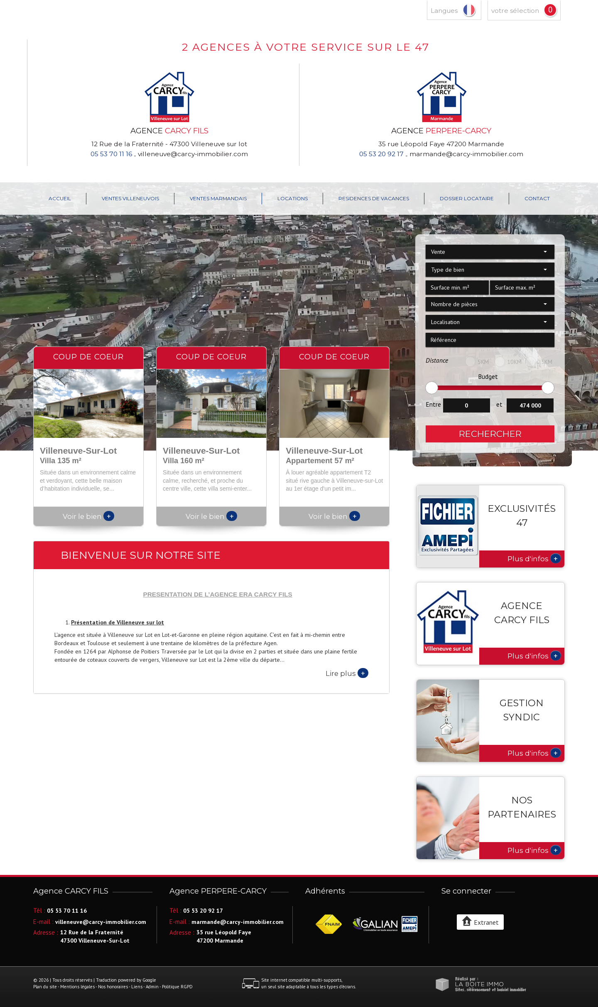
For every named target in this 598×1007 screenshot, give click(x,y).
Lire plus (347, 673)
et (499, 404)
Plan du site (45, 987)
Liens (136, 987)
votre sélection (515, 11)
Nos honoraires (113, 987)
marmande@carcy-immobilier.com (466, 154)
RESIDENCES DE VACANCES (373, 198)
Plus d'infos (534, 558)
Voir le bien (88, 516)
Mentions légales (77, 987)
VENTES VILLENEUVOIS (130, 198)
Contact (537, 198)
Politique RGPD (177, 987)
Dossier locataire (467, 198)
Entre (433, 404)
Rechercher (490, 434)
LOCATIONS (292, 198)
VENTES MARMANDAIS (218, 198)
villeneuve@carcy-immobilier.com (193, 154)
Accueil (60, 198)
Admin (152, 987)
